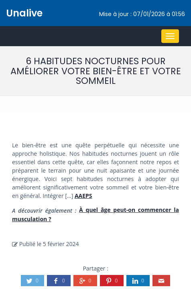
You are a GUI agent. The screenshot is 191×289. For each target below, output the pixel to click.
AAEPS (83, 195)
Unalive (24, 13)
